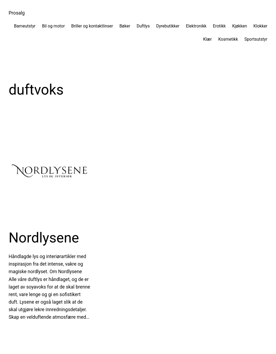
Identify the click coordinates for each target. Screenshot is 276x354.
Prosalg (17, 13)
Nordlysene (44, 238)
